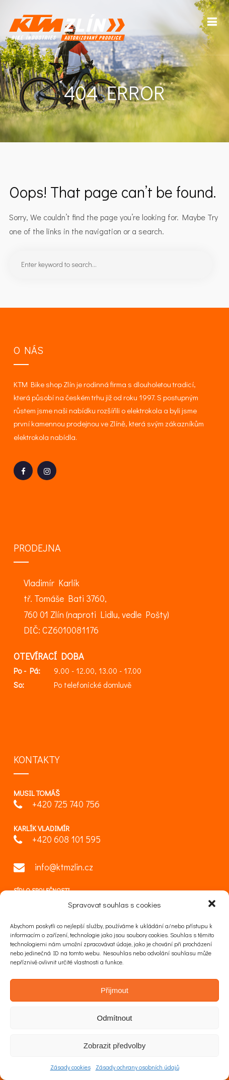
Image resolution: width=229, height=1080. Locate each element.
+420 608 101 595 (57, 840)
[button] (213, 904)
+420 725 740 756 (57, 805)
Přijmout (114, 990)
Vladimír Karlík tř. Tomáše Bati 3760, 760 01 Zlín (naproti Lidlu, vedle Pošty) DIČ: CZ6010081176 (96, 607)
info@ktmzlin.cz (53, 868)
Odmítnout (114, 1018)
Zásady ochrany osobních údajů (137, 1067)
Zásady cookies (70, 1067)
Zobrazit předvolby (114, 1045)
